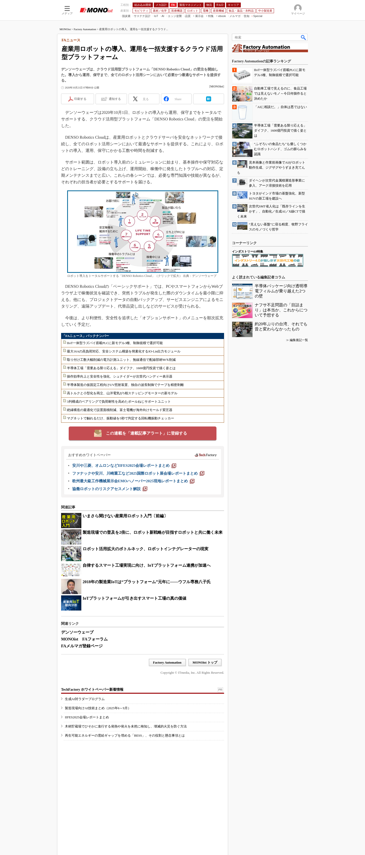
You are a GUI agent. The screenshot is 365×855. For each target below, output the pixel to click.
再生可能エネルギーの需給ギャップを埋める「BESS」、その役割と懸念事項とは (125, 735)
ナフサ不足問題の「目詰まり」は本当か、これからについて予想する (281, 310)
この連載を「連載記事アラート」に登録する (146, 433)
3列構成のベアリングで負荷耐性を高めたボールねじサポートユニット (119, 401)
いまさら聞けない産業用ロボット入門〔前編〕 (125, 516)
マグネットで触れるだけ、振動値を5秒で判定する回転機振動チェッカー (120, 418)
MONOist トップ (205, 662)
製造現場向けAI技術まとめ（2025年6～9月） (98, 708)
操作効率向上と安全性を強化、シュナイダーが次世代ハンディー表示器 (119, 376)
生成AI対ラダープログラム (85, 699)
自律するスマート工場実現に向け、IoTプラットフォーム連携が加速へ (147, 565)
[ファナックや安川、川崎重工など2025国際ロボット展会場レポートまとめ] (138, 473)
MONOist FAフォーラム (84, 639)
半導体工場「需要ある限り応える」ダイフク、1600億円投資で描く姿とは (121, 368)
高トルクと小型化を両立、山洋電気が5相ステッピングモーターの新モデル (122, 393)
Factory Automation (85, 29)
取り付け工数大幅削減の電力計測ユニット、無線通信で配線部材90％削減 (121, 360)
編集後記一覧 (299, 340)
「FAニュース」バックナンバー (85, 336)
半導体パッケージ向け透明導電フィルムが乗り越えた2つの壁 (281, 291)
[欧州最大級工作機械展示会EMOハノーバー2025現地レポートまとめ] (133, 481)
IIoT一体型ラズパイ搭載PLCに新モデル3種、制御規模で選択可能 (115, 343)
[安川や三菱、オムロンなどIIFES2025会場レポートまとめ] (124, 466)
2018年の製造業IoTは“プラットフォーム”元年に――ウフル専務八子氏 (147, 582)
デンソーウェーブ (77, 632)
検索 (303, 37)
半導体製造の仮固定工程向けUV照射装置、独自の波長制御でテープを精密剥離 (125, 385)
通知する (115, 99)
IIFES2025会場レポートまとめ (87, 717)
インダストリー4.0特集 (247, 251)
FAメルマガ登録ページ (82, 646)
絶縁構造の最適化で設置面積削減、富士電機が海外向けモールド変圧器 (119, 410)
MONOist (65, 29)
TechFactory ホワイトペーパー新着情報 (92, 689)
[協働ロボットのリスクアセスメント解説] (109, 489)
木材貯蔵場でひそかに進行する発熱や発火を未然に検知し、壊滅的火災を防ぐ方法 (126, 726)
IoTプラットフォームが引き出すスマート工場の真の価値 (134, 598)
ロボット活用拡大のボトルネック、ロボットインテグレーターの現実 (145, 549)
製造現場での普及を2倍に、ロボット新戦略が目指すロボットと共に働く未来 (153, 532)
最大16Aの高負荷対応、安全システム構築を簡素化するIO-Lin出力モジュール (124, 351)
